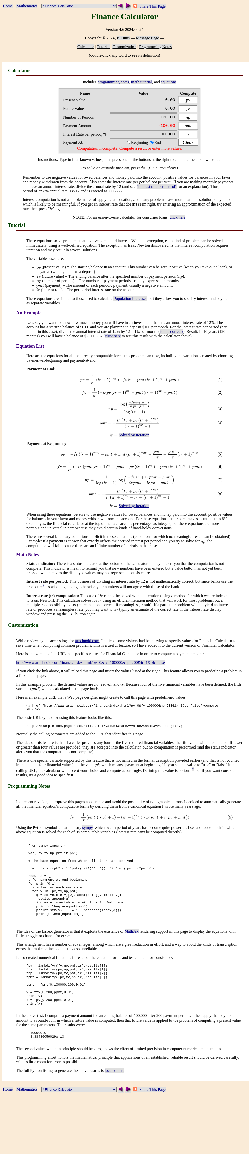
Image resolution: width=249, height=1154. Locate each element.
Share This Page (149, 6)
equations (168, 82)
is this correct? (171, 336)
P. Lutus (123, 38)
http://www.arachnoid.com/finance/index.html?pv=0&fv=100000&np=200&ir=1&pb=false (90, 667)
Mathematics (26, 6)
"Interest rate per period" (157, 191)
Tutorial (103, 46)
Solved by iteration (134, 440)
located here (114, 1104)
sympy (87, 835)
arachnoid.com (87, 646)
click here (178, 222)
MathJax (132, 954)
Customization (124, 46)
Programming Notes (155, 46)
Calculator (85, 46)
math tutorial (141, 82)
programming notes (113, 82)
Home (8, 6)
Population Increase (130, 303)
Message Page (147, 38)
